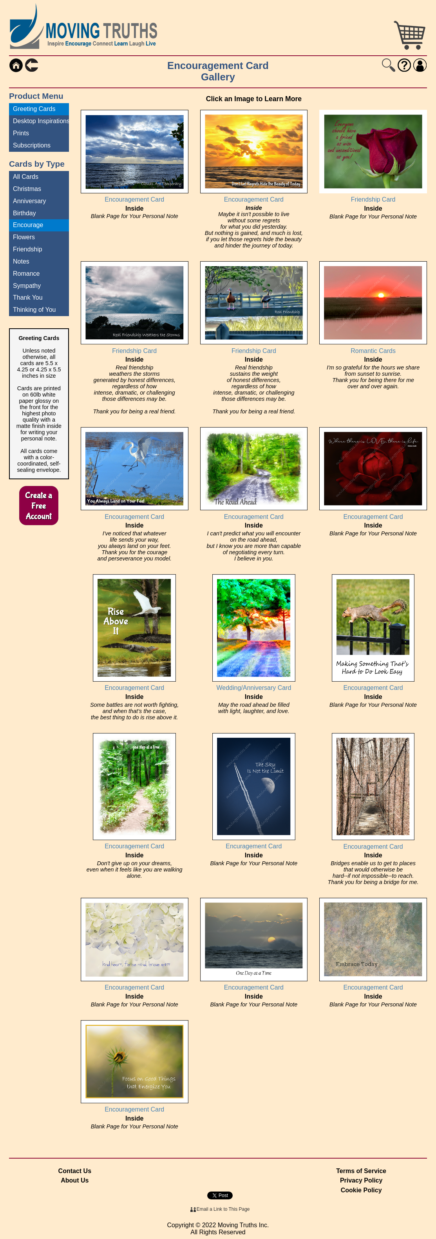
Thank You (28, 297)
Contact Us (74, 1171)
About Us (75, 1180)
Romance (26, 273)
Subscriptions (32, 145)
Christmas (27, 189)
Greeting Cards (34, 109)
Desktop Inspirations (41, 121)
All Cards (25, 176)
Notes (21, 261)
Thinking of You (34, 309)
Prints (21, 133)
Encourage (28, 225)
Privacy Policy (361, 1180)
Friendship (27, 249)
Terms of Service (361, 1171)
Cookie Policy (361, 1190)
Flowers (24, 237)
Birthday (24, 213)
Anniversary (29, 201)
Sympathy (27, 285)
